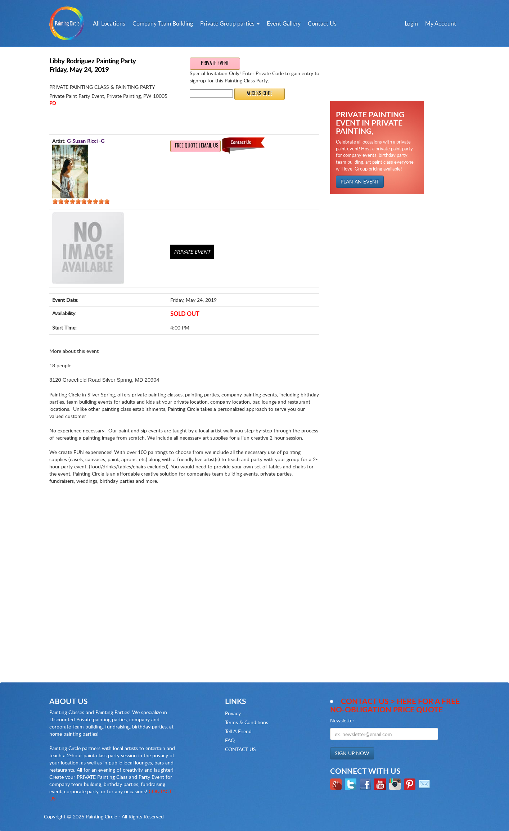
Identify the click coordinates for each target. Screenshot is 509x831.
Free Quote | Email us (197, 146)
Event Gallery (284, 23)
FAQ (230, 740)
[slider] (81, 201)
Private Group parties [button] (230, 23)
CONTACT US (240, 749)
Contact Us (322, 23)
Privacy (233, 713)
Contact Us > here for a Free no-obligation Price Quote (395, 705)
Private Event (215, 63)
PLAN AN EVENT (360, 181)
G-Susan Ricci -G (85, 140)
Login (411, 23)
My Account (440, 23)
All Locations (109, 23)
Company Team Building (162, 23)
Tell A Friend (238, 731)
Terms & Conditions (246, 722)
